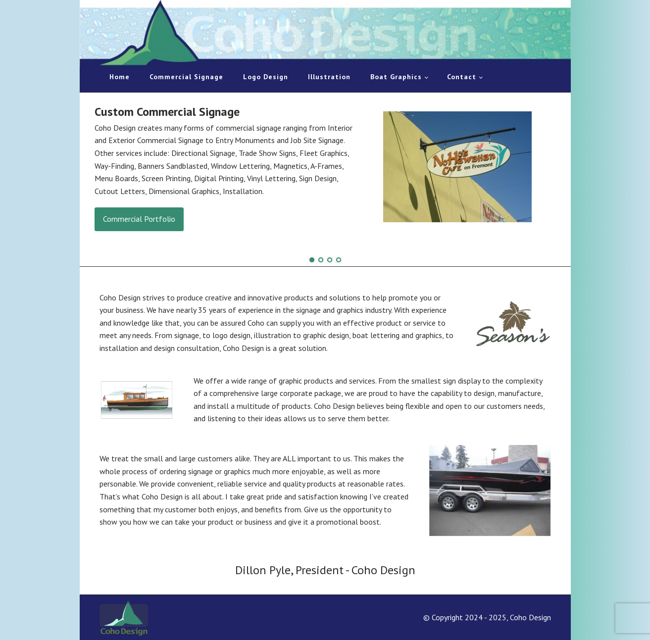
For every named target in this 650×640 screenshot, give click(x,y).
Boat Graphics (396, 76)
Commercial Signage (186, 76)
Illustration (329, 76)
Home (119, 76)
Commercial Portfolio (139, 219)
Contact (461, 76)
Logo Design (265, 76)
